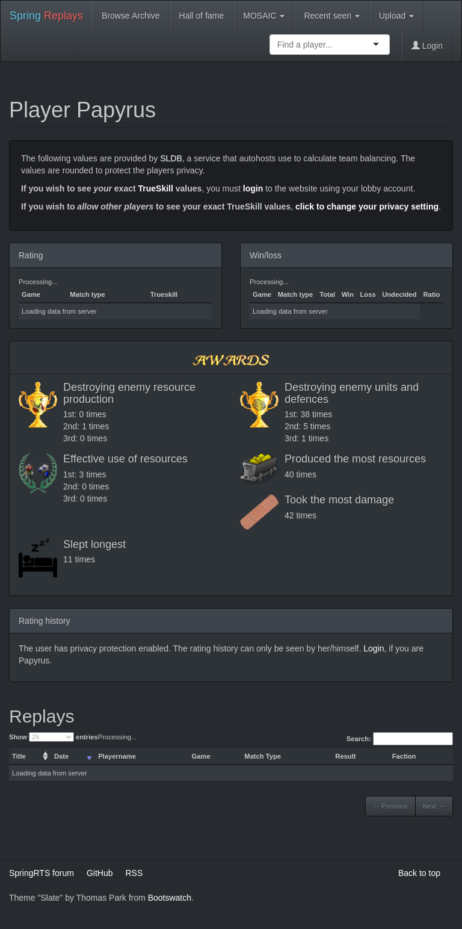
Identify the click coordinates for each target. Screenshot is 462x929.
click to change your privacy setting (367, 206)
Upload (396, 15)
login (253, 188)
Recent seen (332, 15)
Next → (434, 806)
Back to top (419, 873)
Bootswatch (169, 898)
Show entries (53, 737)
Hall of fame (201, 15)
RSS (134, 873)
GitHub (100, 873)
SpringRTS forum (41, 873)
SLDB (171, 158)
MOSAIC (264, 15)
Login (427, 46)
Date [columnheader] (61, 756)
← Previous (390, 806)
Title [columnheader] (19, 756)
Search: (399, 738)
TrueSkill (155, 188)
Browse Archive (130, 15)
